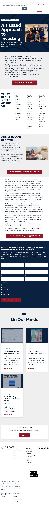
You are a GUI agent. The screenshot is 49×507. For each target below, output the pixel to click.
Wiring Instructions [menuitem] (17, 457)
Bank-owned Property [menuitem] (17, 449)
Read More (8, 368)
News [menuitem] (14, 455)
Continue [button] (24, 8)
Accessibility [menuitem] (16, 501)
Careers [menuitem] (15, 451)
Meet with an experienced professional (24, 172)
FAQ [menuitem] (14, 458)
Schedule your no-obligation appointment (24, 236)
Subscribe (24, 435)
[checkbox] (24, 289)
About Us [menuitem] (15, 448)
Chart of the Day (7, 348)
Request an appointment (24, 82)
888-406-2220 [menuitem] (29, 451)
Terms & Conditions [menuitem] (17, 499)
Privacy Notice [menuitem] (16, 493)
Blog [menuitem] (14, 453)
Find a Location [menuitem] (29, 462)
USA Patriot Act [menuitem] (16, 496)
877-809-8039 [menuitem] (29, 456)
